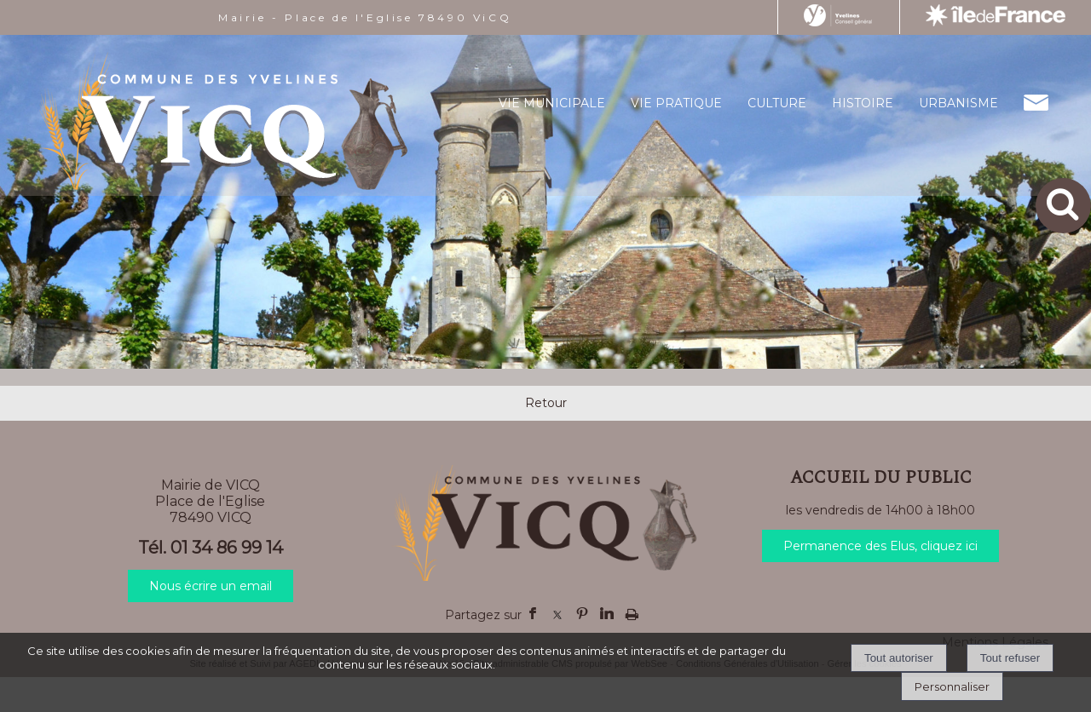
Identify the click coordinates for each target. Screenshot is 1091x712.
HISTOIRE (862, 103)
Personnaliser (952, 686)
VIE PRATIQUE (676, 103)
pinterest (582, 613)
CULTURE (777, 103)
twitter (557, 613)
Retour (546, 403)
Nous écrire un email (210, 586)
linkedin (607, 613)
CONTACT (1036, 102)
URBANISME (958, 103)
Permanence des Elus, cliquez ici (880, 546)
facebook (533, 613)
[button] (1063, 205)
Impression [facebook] (632, 611)
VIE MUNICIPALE (552, 103)
